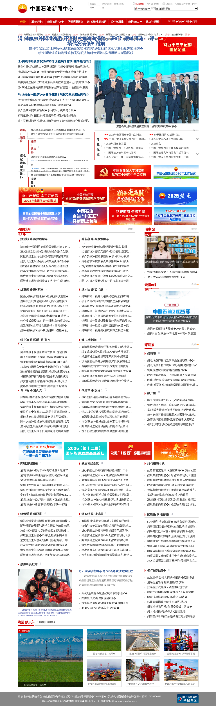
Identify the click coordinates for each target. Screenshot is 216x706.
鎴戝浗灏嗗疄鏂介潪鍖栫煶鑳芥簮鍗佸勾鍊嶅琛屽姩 (178, 375)
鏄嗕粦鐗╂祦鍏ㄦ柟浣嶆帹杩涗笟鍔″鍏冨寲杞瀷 (111, 296)
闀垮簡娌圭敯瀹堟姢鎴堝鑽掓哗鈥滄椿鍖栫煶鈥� (112, 426)
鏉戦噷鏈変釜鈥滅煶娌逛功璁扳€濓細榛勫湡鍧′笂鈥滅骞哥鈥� (58, 520)
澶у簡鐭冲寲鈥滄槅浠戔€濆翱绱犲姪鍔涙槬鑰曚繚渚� (179, 499)
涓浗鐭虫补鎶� (48, 29)
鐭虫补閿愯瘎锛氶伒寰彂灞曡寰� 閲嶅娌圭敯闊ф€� (57, 134)
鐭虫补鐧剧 (152, 21)
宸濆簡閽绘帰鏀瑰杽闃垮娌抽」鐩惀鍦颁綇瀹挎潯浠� (115, 346)
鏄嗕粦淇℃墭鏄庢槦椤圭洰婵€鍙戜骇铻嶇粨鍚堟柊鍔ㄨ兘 (181, 555)
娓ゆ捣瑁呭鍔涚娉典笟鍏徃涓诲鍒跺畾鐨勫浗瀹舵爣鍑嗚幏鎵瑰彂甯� (64, 386)
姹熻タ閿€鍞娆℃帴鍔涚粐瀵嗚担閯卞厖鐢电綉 (48, 311)
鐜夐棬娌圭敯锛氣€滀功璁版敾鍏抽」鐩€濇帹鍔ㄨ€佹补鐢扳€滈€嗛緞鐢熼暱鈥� (68, 540)
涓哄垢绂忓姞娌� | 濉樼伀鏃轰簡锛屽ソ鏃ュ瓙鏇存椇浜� (52, 71)
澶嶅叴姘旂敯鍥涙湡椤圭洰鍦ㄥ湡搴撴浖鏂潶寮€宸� (52, 489)
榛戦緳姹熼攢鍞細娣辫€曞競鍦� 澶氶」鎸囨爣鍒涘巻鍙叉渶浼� (59, 315)
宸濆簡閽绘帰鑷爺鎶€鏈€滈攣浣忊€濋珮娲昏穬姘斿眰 (114, 480)
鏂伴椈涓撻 (117, 21)
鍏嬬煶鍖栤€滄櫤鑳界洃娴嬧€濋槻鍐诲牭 (44, 397)
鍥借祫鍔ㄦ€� (55, 21)
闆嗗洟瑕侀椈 (75, 21)
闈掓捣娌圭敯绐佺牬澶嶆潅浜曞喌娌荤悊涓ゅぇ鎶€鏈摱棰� (54, 82)
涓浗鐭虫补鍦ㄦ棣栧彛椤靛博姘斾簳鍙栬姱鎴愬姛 (112, 499)
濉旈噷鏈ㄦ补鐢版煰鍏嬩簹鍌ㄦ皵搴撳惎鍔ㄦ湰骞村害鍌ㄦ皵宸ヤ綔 (122, 315)
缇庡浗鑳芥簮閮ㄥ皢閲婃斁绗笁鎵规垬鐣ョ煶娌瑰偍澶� (181, 404)
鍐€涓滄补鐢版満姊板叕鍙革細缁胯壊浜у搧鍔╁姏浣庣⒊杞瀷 (118, 397)
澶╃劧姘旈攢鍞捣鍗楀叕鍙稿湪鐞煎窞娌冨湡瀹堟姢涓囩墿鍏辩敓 (121, 431)
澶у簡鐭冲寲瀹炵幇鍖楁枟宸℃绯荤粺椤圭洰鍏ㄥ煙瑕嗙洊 (116, 266)
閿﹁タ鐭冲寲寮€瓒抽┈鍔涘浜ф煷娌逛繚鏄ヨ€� (111, 280)
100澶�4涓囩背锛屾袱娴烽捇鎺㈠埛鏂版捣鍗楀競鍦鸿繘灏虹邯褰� (60, 366)
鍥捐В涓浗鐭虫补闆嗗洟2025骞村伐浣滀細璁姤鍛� (178, 333)
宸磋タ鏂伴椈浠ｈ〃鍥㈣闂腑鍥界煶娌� (172, 272)
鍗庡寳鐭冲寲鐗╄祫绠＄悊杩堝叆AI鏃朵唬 (107, 275)
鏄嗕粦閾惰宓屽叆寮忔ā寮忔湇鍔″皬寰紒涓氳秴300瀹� (181, 526)
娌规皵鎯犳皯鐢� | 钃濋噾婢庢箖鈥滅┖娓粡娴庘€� (179, 489)
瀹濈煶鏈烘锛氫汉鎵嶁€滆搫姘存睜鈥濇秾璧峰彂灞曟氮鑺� (118, 520)
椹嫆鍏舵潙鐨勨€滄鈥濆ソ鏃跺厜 (167, 494)
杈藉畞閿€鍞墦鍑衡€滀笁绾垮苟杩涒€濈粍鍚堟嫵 (47, 115)
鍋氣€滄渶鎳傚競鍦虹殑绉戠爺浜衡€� (104, 593)
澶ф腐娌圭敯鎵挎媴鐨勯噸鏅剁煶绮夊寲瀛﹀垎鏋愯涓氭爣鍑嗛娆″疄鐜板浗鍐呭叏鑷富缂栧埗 (74, 87)
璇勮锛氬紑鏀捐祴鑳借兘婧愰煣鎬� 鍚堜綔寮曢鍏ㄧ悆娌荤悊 (61, 130)
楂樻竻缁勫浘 (27, 29)
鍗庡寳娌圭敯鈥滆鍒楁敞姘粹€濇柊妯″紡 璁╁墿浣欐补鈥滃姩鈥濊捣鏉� (64, 275)
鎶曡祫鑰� (94, 4)
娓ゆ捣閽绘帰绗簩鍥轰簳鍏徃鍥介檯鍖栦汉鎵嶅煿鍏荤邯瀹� (119, 380)
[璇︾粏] (111, 585)
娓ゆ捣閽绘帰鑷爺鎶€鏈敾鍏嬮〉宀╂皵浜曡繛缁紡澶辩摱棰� (120, 470)
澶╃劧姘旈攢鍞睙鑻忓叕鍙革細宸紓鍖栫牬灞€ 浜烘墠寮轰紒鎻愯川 (123, 554)
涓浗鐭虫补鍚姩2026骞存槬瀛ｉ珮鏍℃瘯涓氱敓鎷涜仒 (53, 94)
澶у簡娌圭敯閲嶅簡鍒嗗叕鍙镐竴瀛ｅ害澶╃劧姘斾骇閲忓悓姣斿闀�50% (62, 99)
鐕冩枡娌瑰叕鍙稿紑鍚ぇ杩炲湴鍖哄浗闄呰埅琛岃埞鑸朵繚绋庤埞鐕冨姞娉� (66, 301)
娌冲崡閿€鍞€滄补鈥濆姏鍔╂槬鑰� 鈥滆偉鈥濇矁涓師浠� (56, 330)
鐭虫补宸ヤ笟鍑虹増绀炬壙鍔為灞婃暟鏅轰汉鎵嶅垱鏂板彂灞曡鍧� (123, 525)
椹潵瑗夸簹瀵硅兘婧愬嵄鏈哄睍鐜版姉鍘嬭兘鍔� (177, 424)
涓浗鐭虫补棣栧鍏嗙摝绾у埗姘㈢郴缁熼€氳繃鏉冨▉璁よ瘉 (56, 504)
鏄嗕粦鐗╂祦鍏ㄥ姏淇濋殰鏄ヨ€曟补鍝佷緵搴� (111, 325)
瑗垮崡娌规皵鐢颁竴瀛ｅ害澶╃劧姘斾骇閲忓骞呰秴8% (53, 280)
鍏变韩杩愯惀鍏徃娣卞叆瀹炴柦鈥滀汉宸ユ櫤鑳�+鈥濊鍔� (57, 381)
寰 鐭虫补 (23, 174)
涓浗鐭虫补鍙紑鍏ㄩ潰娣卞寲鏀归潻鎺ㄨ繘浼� (49, 499)
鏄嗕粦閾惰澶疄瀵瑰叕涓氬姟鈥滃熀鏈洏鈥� (175, 536)
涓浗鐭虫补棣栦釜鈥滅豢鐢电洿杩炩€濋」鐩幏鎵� (113, 421)
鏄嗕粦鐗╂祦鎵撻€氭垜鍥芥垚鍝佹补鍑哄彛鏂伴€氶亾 (114, 330)
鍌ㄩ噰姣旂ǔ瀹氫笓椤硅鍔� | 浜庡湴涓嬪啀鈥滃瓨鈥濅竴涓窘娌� (58, 77)
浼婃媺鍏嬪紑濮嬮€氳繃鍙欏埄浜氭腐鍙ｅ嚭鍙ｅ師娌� (180, 419)
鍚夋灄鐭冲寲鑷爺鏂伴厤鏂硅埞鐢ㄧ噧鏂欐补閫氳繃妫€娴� (118, 489)
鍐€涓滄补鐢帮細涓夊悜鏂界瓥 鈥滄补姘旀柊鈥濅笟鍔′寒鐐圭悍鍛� (60, 266)
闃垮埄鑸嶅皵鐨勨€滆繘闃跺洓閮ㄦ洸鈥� (107, 371)
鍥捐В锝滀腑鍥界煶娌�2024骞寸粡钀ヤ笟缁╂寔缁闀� (181, 328)
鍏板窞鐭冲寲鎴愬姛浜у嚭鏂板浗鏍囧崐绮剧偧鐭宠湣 (113, 251)
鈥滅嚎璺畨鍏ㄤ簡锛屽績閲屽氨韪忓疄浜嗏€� (175, 577)
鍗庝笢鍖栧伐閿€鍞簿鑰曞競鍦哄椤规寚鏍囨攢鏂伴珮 (114, 271)
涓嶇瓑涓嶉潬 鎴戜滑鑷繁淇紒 (166, 582)
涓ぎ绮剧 (37, 21)
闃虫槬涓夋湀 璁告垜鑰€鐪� (99, 598)
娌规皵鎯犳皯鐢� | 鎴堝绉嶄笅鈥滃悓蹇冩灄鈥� (177, 475)
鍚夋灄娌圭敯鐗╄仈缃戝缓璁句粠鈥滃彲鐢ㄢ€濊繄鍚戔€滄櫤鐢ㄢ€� (61, 431)
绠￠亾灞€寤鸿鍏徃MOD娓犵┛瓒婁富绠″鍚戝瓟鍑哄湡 (116, 351)
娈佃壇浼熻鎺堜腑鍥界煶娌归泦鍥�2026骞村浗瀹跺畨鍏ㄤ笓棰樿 (60, 494)
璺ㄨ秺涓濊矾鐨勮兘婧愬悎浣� (166, 277)
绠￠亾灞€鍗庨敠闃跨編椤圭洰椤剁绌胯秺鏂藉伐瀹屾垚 (115, 301)
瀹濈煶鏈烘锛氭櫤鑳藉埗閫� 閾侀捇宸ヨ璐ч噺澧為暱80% (55, 361)
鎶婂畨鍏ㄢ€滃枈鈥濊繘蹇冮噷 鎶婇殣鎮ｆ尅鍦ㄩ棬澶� (180, 616)
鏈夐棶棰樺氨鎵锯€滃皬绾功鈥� (167, 597)
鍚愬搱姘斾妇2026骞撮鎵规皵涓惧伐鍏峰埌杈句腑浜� (114, 366)
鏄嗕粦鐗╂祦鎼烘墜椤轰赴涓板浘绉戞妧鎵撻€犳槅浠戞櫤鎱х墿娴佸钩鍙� (126, 320)
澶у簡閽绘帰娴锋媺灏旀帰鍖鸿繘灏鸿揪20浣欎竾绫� (52, 371)
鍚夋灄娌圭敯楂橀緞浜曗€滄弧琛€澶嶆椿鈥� (45, 105)
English (169, 4)
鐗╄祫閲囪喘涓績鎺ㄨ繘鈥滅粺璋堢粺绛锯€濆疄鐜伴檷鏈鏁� (59, 357)
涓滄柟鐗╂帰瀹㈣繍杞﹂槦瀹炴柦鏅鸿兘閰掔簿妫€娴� (53, 406)
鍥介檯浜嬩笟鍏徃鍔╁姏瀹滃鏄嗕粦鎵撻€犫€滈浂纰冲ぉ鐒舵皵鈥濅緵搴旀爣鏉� (70, 320)
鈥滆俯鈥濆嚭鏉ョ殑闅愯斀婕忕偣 (167, 587)
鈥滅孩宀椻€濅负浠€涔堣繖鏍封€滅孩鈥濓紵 (46, 545)
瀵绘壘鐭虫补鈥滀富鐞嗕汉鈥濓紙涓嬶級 (44, 550)
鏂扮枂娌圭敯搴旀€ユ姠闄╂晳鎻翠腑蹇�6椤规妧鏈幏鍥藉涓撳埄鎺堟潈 (64, 411)
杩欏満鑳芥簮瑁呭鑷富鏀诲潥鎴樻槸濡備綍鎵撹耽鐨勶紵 (55, 376)
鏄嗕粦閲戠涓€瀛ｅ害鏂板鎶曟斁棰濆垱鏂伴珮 (175, 531)
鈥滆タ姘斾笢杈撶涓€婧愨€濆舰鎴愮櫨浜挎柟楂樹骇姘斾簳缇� (58, 271)
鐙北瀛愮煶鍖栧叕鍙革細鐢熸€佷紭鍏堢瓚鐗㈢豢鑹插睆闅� (118, 411)
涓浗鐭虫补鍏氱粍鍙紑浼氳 (38, 480)
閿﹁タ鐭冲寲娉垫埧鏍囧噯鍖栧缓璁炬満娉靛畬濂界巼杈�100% (58, 421)
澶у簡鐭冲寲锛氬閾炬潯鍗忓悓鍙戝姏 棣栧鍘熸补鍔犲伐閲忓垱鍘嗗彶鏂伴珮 (67, 61)
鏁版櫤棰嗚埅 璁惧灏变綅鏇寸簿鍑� (169, 606)
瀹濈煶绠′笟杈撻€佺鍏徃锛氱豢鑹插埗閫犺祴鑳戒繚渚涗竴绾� (120, 402)
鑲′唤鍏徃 (119, 4)
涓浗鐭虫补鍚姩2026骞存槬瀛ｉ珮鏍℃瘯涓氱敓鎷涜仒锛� (60, 171)
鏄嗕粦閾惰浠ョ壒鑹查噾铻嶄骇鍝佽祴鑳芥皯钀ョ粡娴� (181, 550)
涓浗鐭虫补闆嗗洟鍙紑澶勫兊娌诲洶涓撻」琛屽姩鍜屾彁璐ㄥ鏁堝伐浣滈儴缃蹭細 (86, 41)
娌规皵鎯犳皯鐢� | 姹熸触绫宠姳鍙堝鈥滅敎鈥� (177, 504)
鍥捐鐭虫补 (135, 21)
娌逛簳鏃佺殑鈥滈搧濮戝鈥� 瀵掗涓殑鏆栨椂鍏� (113, 603)
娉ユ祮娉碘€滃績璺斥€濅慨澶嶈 (166, 611)
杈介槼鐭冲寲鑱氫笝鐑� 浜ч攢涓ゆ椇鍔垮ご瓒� (47, 110)
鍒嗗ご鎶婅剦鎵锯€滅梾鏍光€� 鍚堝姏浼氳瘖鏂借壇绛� (181, 592)
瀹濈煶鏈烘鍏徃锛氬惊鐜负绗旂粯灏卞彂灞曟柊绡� (114, 416)
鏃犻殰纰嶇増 (155, 6)
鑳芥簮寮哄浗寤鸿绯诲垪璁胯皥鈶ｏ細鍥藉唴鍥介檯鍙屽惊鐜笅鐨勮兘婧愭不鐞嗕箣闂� (71, 120)
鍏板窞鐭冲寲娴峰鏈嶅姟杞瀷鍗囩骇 (104, 376)
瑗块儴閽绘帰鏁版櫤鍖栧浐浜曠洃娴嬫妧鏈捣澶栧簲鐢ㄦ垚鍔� (120, 361)
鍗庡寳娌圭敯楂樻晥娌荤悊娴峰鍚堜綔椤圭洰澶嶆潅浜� (116, 356)
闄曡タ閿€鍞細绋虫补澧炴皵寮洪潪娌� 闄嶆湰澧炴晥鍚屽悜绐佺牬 (58, 66)
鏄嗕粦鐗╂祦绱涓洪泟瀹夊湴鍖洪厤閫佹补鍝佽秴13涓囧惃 (118, 311)
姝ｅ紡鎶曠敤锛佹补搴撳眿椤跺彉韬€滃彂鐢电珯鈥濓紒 (58, 175)
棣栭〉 (23, 21)
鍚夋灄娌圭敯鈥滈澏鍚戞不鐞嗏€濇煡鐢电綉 (46, 402)
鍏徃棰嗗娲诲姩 (97, 21)
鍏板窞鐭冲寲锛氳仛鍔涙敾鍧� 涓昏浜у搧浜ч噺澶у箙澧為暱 (118, 261)
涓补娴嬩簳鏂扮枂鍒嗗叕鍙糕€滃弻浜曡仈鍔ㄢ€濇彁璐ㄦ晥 (117, 494)
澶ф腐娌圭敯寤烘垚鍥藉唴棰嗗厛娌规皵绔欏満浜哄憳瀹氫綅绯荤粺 (60, 426)
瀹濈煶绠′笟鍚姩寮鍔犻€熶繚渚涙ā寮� (106, 306)
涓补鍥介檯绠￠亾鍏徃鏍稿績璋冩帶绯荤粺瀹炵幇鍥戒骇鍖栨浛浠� (123, 504)
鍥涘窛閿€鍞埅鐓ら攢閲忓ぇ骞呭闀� (43, 325)
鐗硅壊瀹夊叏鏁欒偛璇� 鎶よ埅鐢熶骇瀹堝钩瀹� (50, 416)
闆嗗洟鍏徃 (107, 6)
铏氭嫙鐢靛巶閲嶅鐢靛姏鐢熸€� (167, 370)
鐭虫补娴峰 (177, 34)
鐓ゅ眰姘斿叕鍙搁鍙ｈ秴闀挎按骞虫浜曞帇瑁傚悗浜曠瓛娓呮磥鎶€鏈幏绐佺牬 (130, 485)
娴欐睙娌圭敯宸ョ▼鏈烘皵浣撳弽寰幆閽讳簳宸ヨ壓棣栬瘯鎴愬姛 (121, 475)
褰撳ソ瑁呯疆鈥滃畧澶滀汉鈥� (100, 607)
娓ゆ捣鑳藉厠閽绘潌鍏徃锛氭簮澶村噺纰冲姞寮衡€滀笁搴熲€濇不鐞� (124, 406)
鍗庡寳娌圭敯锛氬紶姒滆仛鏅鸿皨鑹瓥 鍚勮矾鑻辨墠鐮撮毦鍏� (120, 550)
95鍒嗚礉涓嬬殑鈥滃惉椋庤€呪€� (167, 601)
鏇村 (130, 228)
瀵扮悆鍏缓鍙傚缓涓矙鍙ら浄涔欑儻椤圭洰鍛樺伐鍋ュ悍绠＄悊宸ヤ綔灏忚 (128, 545)
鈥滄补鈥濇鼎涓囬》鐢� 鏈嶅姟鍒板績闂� (173, 485)
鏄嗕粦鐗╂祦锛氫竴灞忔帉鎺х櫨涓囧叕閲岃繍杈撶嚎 (52, 352)
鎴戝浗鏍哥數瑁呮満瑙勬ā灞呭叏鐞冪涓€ (172, 365)
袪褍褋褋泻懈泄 (182, 4)
